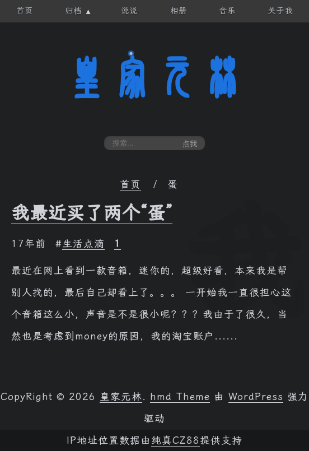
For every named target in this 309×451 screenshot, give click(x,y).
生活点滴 (83, 243)
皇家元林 (154, 77)
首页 (130, 184)
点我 (189, 144)
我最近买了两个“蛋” (91, 213)
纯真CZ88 (175, 440)
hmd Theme (180, 396)
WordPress (255, 396)
